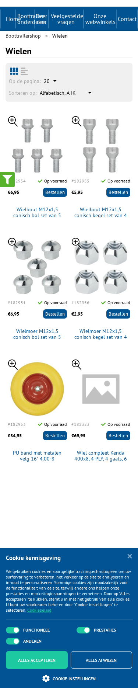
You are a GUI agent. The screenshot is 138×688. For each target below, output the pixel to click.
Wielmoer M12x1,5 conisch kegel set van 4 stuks (100, 334)
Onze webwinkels (100, 18)
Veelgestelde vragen (67, 18)
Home (13, 18)
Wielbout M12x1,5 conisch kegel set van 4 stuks (100, 212)
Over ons (41, 18)
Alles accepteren (37, 660)
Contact (127, 18)
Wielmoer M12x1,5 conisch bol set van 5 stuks (37, 334)
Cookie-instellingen (69, 678)
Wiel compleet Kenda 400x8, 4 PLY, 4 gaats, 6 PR (100, 456)
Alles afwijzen (101, 660)
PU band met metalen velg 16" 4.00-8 (37, 456)
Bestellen (55, 192)
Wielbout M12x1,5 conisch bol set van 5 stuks (37, 212)
